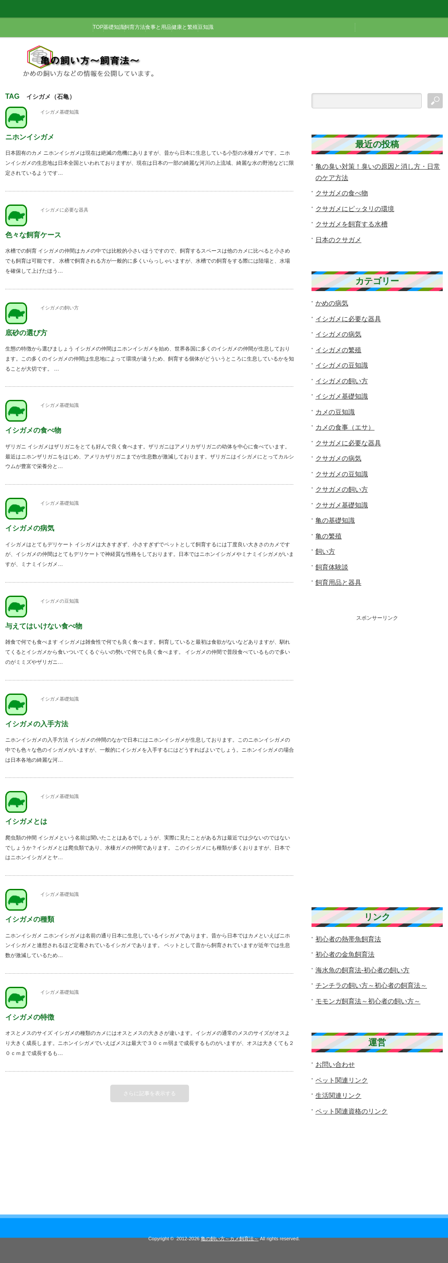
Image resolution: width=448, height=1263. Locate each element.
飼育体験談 (331, 567)
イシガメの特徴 (29, 1017)
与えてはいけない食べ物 (43, 626)
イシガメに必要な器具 (64, 209)
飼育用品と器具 (338, 582)
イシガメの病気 (29, 528)
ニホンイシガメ (29, 137)
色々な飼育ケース (33, 235)
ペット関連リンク (341, 1080)
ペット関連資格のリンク (351, 1111)
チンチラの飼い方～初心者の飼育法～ (371, 985)
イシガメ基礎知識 (59, 112)
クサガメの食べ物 (341, 193)
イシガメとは (26, 821)
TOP (98, 27)
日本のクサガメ (338, 239)
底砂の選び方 (26, 333)
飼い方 (325, 551)
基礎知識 (113, 27)
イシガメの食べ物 (33, 430)
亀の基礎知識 (335, 520)
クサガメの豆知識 (341, 474)
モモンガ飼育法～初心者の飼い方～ (367, 1001)
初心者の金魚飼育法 (344, 954)
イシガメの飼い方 (59, 307)
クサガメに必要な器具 (348, 443)
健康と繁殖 (185, 27)
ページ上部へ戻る (440, 1179)
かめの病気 (331, 303)
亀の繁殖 (328, 536)
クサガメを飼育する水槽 (351, 224)
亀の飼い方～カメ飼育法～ (230, 1238)
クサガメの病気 (338, 458)
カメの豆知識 (335, 412)
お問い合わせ (335, 1064)
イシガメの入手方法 (36, 724)
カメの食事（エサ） (344, 427)
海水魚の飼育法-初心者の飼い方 (362, 970)
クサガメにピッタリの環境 (354, 208)
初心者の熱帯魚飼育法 (348, 939)
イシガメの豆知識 (59, 601)
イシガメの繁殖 (338, 350)
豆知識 (206, 27)
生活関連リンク (338, 1095)
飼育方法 (134, 27)
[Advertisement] (377, 753)
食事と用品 (158, 27)
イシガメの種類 (29, 919)
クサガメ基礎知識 (341, 505)
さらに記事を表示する (149, 1093)
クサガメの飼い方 (341, 489)
